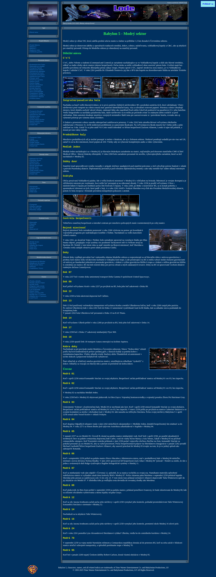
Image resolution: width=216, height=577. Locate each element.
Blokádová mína (35, 116)
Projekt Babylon (35, 45)
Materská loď (34, 229)
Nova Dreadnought (35, 90)
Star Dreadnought (35, 208)
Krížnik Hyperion (35, 88)
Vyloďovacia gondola (36, 80)
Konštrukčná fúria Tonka (37, 64)
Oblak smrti (33, 192)
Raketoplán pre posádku (37, 66)
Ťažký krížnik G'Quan (36, 170)
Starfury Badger (34, 83)
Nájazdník (33, 224)
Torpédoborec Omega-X (37, 95)
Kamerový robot (35, 50)
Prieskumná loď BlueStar (37, 261)
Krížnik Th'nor (34, 169)
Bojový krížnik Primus (37, 121)
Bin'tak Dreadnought (36, 165)
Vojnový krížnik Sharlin (37, 144)
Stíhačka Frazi (34, 162)
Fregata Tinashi (34, 142)
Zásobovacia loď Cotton (37, 76)
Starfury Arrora (34, 81)
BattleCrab (33, 190)
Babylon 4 (33, 47)
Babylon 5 (33, 48)
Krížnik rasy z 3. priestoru (38, 294)
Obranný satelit (34, 78)
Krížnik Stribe (34, 284)
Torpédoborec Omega (36, 93)
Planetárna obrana (35, 160)
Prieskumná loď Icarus (37, 73)
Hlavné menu (34, 32)
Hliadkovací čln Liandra (37, 263)
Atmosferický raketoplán (37, 114)
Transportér (33, 204)
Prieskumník (33, 186)
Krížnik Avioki (34, 242)
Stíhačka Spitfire (35, 188)
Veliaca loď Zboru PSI (37, 293)
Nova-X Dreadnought (36, 91)
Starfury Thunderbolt (36, 85)
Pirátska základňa (35, 281)
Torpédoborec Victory (36, 268)
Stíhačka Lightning (35, 206)
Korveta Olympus (35, 86)
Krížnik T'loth (34, 167)
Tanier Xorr (33, 248)
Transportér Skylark (36, 68)
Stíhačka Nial (34, 141)
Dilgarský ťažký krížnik (37, 286)
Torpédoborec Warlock (37, 96)
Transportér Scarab (35, 113)
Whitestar (33, 266)
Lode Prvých (34, 298)
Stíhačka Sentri (34, 118)
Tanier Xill (33, 247)
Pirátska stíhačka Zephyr (37, 283)
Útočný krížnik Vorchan (37, 119)
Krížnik (32, 226)
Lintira (32, 139)
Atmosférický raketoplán (37, 71)
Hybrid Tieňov (34, 291)
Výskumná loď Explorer (37, 75)
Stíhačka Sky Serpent (36, 245)
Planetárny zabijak (35, 209)
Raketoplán (33, 222)
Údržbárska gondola (36, 52)
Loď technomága (35, 289)
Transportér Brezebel (36, 111)
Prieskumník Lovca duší (37, 288)
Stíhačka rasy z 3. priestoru (38, 296)
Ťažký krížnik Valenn (36, 265)
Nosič (31, 227)
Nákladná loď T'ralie (36, 158)
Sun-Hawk (33, 243)
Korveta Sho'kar (35, 164)
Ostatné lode (33, 124)
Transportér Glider (35, 137)
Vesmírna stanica (35, 98)
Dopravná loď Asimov (36, 69)
